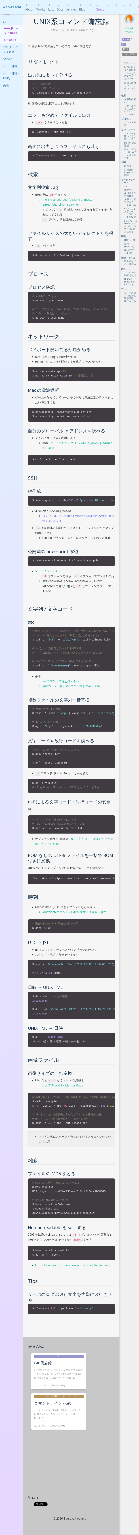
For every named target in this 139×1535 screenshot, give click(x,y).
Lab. (51, 7)
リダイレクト (128, 63)
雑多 (123, 268)
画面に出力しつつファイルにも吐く (130, 87)
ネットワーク (128, 129)
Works (40, 7)
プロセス (126, 118)
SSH (123, 162)
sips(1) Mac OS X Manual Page (62, 1085)
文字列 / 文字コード (128, 181)
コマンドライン (130, 54)
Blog (82, 7)
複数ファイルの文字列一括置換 (130, 192)
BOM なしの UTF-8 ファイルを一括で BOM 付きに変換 (130, 226)
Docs (60, 7)
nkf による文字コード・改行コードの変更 (130, 212)
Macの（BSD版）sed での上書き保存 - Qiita (71, 686)
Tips (124, 289)
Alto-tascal (12, 7)
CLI (5, 22)
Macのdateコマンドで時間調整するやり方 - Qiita (74, 912)
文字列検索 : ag (130, 101)
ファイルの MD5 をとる (130, 274)
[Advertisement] (71, 1467)
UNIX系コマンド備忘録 (11, 30)
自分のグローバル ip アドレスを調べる (130, 153)
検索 (123, 95)
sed (126, 186)
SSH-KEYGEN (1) (46, 571)
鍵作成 (127, 165)
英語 (6, 85)
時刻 (123, 236)
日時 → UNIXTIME (129, 245)
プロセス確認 (130, 124)
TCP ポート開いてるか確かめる (130, 136)
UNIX (125, 49)
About (29, 7)
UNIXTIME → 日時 (129, 252)
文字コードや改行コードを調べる (130, 202)
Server (7, 59)
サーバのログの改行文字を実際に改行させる (130, 297)
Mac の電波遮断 (130, 144)
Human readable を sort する (130, 281)
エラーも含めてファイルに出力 (130, 76)
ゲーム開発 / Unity (11, 75)
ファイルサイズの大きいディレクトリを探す (130, 110)
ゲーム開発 (10, 66)
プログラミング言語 (10, 49)
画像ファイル (128, 257)
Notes (100, 7)
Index (7, 14)
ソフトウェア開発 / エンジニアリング (59, 1396)
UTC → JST (129, 240)
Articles (71, 7)
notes (126, 39)
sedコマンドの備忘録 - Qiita (60, 681)
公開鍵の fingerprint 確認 (130, 172)
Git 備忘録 (10, 40)
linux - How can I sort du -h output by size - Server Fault (72, 1265)
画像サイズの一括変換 (130, 263)
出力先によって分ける (130, 68)
